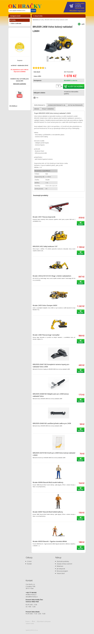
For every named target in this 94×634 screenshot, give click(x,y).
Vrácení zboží (61, 573)
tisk (34, 621)
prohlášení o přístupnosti (45, 621)
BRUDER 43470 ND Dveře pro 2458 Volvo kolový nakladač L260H (54, 454)
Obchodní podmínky (19, 84)
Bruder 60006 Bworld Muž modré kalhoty (48, 482)
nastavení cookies (30, 623)
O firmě (29, 561)
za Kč (80, 6)
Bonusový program (62, 571)
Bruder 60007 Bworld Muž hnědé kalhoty (48, 512)
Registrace (81, 11)
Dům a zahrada (16, 23)
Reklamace (60, 566)
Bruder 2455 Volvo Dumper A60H (45, 305)
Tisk (37, 97)
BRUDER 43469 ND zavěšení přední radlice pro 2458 (52, 423)
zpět (82, 24)
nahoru (28, 621)
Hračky (13, 20)
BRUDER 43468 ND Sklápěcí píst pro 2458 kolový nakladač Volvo (51, 395)
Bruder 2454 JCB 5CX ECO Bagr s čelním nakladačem (52, 276)
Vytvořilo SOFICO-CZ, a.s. (32, 630)
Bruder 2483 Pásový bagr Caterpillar (46, 335)
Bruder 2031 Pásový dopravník (44, 217)
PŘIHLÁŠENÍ (73, 11)
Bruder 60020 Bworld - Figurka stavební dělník (50, 541)
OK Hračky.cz (13, 106)
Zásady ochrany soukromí (64, 564)
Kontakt (29, 564)
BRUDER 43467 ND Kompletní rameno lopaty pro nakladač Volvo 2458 (51, 365)
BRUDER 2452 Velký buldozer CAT (45, 246)
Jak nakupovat (61, 569)
